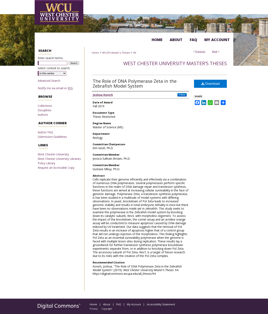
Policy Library (46, 163)
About (106, 304)
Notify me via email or (55, 88)
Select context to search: (54, 68)
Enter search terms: (50, 58)
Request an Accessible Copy (56, 168)
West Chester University (53, 154)
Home (95, 52)
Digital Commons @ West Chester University (148, 9)
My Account (134, 304)
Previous (200, 51)
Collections (45, 106)
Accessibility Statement (161, 304)
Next (214, 51)
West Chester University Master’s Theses (175, 63)
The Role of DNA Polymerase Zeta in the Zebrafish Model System (135, 83)
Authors (43, 115)
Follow (182, 94)
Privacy (94, 308)
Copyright (107, 308)
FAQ (118, 304)
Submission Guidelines (52, 137)
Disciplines (44, 110)
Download (210, 83)
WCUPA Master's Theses (116, 52)
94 (134, 52)
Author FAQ (45, 132)
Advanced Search (49, 81)
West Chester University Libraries (59, 159)
